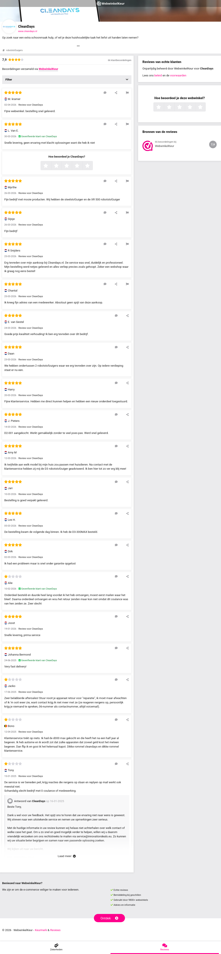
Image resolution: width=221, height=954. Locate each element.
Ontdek (109, 918)
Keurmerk (41, 930)
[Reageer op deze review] (105, 92)
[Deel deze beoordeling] (116, 92)
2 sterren (61, 166)
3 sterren (71, 166)
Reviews (55, 930)
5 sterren (92, 166)
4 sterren (81, 166)
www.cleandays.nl (27, 31)
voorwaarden (178, 75)
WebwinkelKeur (48, 69)
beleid (158, 75)
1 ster (50, 166)
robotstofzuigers (14, 50)
